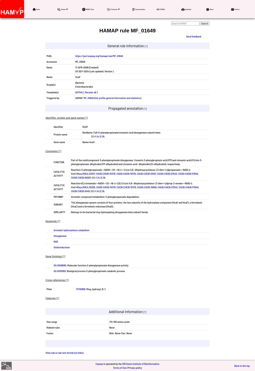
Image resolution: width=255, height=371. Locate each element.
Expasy (99, 363)
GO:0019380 (60, 271)
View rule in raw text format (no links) (64, 352)
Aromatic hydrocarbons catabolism (71, 230)
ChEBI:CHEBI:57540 (167, 173)
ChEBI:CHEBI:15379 (126, 173)
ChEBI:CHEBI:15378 (105, 173)
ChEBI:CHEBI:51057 (146, 173)
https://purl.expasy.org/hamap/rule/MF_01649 (99, 55)
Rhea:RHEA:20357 (86, 173)
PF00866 (80, 289)
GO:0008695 (60, 265)
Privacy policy (135, 367)
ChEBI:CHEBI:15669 (146, 187)
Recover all (90, 92)
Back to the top (242, 365)
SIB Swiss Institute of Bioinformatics (140, 363)
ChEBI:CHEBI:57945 (188, 173)
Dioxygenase (60, 235)
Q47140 (78, 92)
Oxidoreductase (62, 247)
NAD (56, 241)
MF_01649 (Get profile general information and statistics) (112, 97)
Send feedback (193, 36)
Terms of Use (119, 367)
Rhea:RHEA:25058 (86, 187)
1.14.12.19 (99, 136)
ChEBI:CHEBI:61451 (80, 191)
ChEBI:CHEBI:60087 (81, 177)
